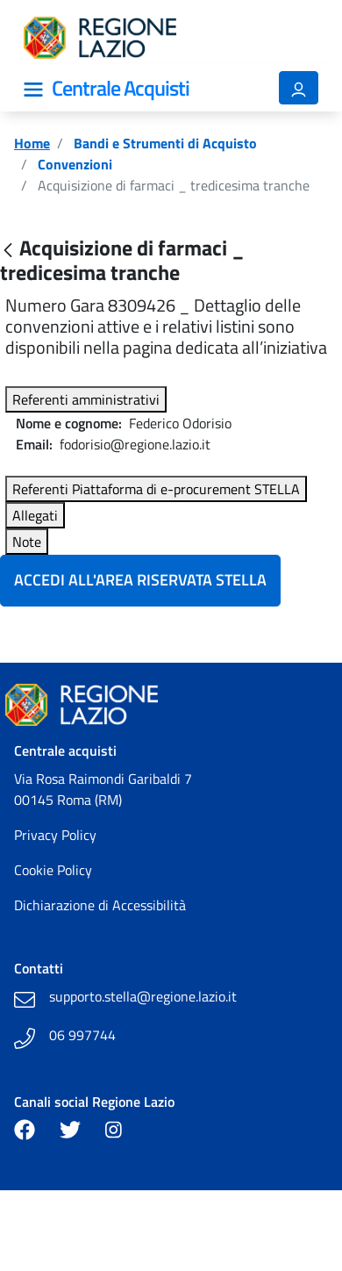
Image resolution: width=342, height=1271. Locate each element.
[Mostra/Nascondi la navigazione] (33, 89)
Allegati (35, 515)
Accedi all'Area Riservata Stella (140, 580)
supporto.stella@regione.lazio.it (143, 996)
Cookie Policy (53, 869)
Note (26, 541)
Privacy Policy (55, 834)
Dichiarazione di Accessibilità (100, 905)
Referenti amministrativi (86, 399)
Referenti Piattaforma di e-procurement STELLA (156, 488)
